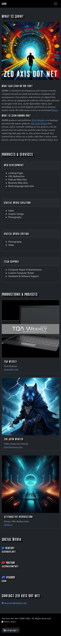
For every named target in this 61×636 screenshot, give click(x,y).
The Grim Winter (39, 123)
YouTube (10, 564)
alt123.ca (8, 524)
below (55, 110)
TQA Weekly (38, 120)
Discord (8, 579)
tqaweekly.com (11, 369)
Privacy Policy (9, 621)
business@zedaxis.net (14, 603)
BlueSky (9, 550)
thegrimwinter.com (13, 446)
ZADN (4, 4)
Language (9, 630)
